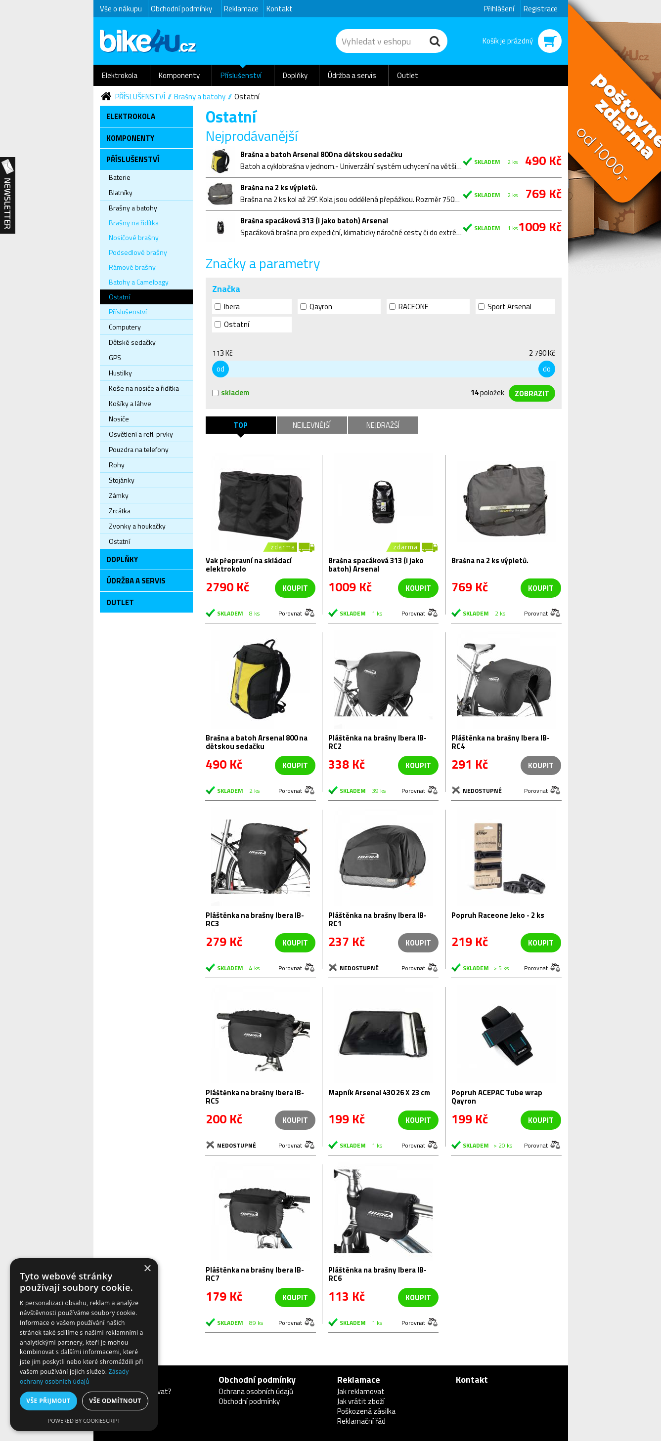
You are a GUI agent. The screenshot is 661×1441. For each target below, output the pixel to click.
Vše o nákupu (121, 8)
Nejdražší (382, 425)
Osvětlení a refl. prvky (141, 434)
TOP (240, 425)
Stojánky (121, 480)
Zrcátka (120, 510)
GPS (115, 357)
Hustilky (120, 373)
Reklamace (241, 8)
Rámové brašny (132, 267)
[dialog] (84, 1344)
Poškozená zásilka (366, 1411)
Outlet (407, 75)
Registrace (541, 8)
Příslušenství (241, 75)
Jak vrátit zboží (361, 1401)
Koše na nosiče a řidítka (144, 388)
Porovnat (290, 613)
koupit (295, 588)
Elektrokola (119, 75)
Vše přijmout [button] (48, 1401)
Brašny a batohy (199, 96)
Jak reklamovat (361, 1391)
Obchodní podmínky (181, 8)
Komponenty (179, 75)
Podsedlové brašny (138, 252)
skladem (230, 392)
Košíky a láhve (130, 403)
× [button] (147, 1269)
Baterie (120, 177)
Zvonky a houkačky (137, 526)
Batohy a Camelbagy (139, 282)
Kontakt (279, 8)
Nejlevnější (312, 425)
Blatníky (120, 192)
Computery (125, 327)
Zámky (119, 495)
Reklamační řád (361, 1421)
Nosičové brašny (134, 237)
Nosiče (119, 418)
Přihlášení (499, 8)
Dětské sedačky (132, 342)
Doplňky (295, 75)
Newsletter (7, 195)
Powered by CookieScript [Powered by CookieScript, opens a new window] (84, 1420)
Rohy (117, 464)
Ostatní (247, 96)
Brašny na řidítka (134, 222)
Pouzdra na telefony (139, 449)
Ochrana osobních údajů (256, 1391)
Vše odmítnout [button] (115, 1401)
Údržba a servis (352, 75)
